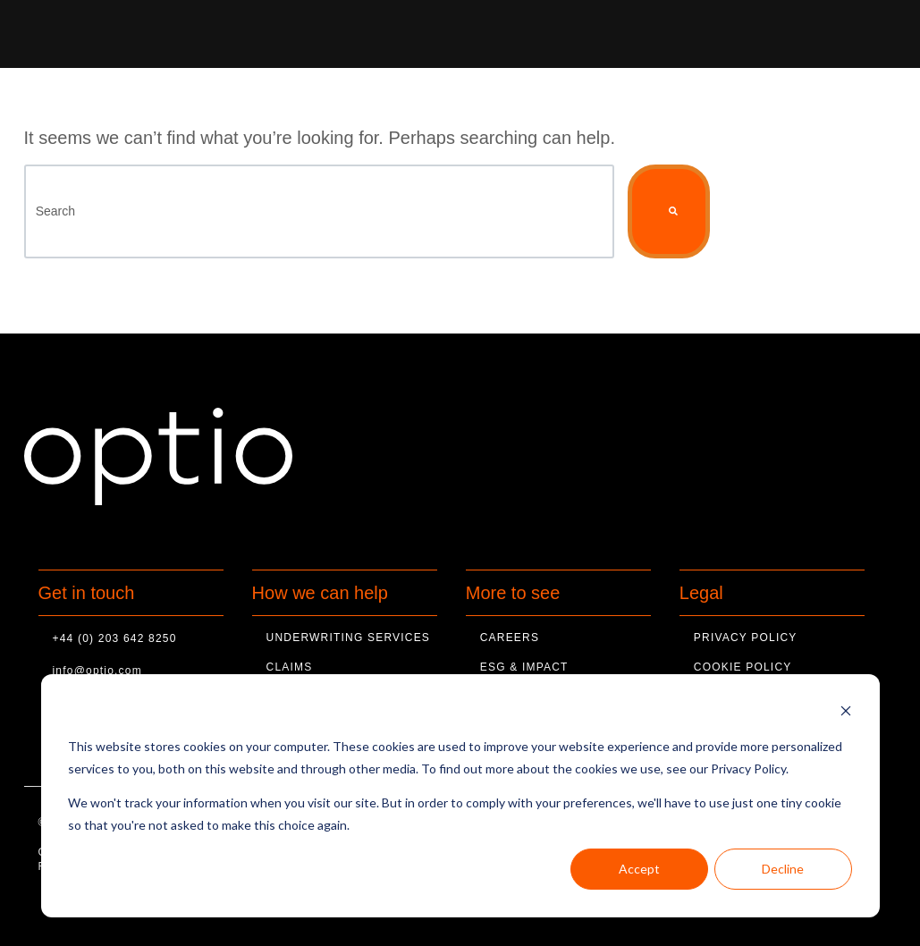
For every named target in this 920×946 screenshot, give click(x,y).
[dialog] (460, 795)
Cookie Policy (743, 666)
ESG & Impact (524, 666)
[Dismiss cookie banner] (846, 713)
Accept (639, 868)
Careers (509, 637)
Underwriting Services (348, 637)
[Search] (319, 211)
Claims (289, 666)
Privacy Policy (746, 637)
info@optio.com (97, 670)
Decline (783, 868)
